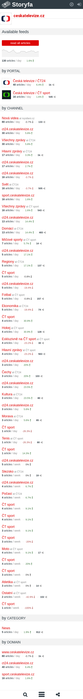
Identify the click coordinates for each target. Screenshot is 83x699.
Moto (12, 549)
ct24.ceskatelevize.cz (17, 129)
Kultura (12, 394)
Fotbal (13, 295)
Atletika (14, 582)
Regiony (13, 261)
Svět (10, 184)
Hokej (13, 328)
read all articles (20, 43)
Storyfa (22, 4)
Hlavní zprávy (17, 151)
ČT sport (8, 273)
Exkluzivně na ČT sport (26, 339)
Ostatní (14, 593)
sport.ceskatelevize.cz (18, 195)
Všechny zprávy (18, 140)
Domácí (12, 228)
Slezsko (12, 471)
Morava (12, 416)
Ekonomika (15, 306)
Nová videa (18, 118)
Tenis (12, 438)
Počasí (12, 493)
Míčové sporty (19, 239)
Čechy (11, 372)
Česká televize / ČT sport (31, 93)
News (6, 628)
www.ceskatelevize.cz (18, 652)
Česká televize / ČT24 (29, 81)
